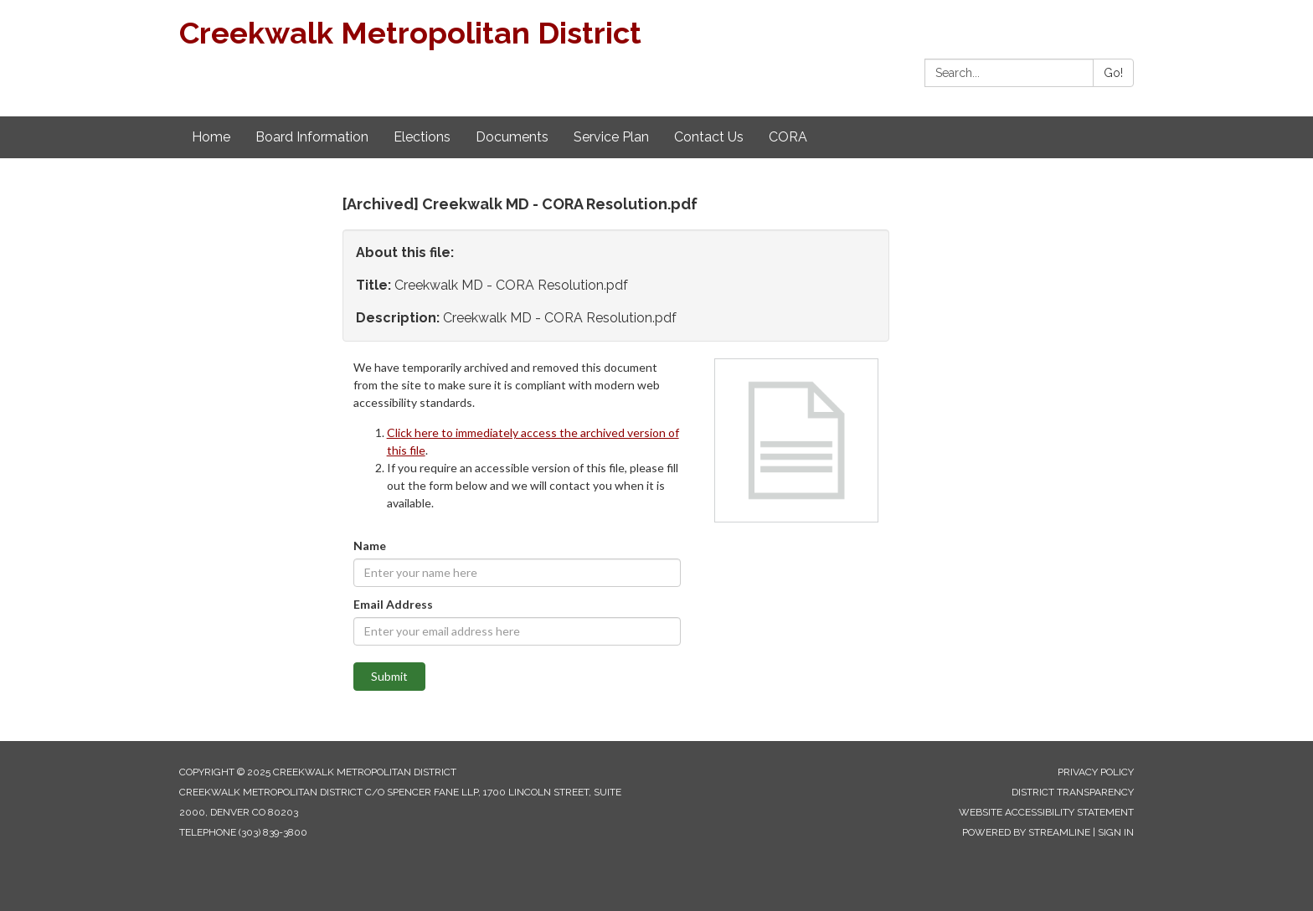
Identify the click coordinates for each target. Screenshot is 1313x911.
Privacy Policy (1096, 772)
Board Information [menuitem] (311, 137)
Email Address (393, 604)
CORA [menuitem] (788, 137)
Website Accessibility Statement (1046, 812)
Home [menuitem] (211, 137)
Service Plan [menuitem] (611, 137)
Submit (389, 676)
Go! (1113, 73)
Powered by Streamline (1026, 832)
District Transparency (1073, 792)
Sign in (1116, 832)
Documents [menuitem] (512, 137)
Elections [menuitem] (422, 137)
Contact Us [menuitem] (709, 137)
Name (369, 545)
